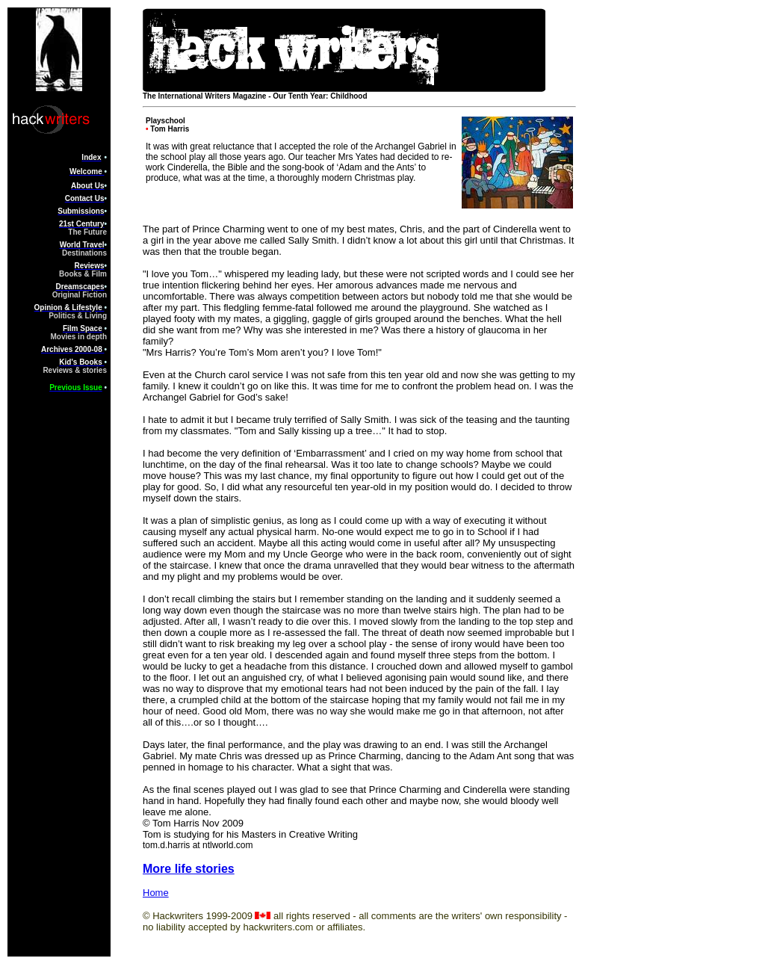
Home (156, 892)
